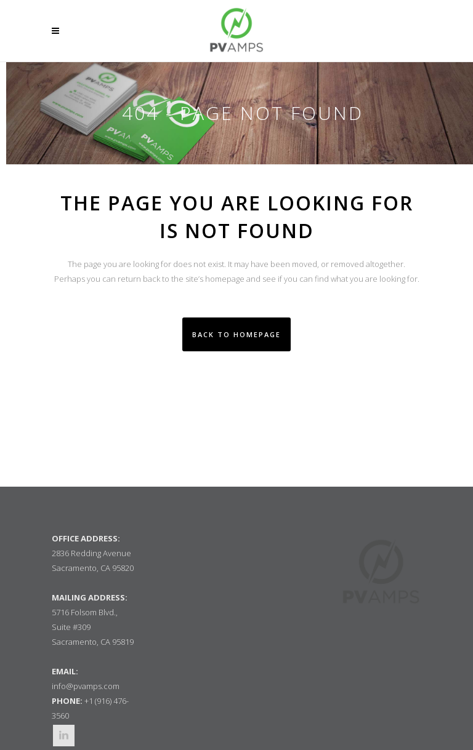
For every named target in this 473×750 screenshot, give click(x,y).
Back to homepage (236, 334)
